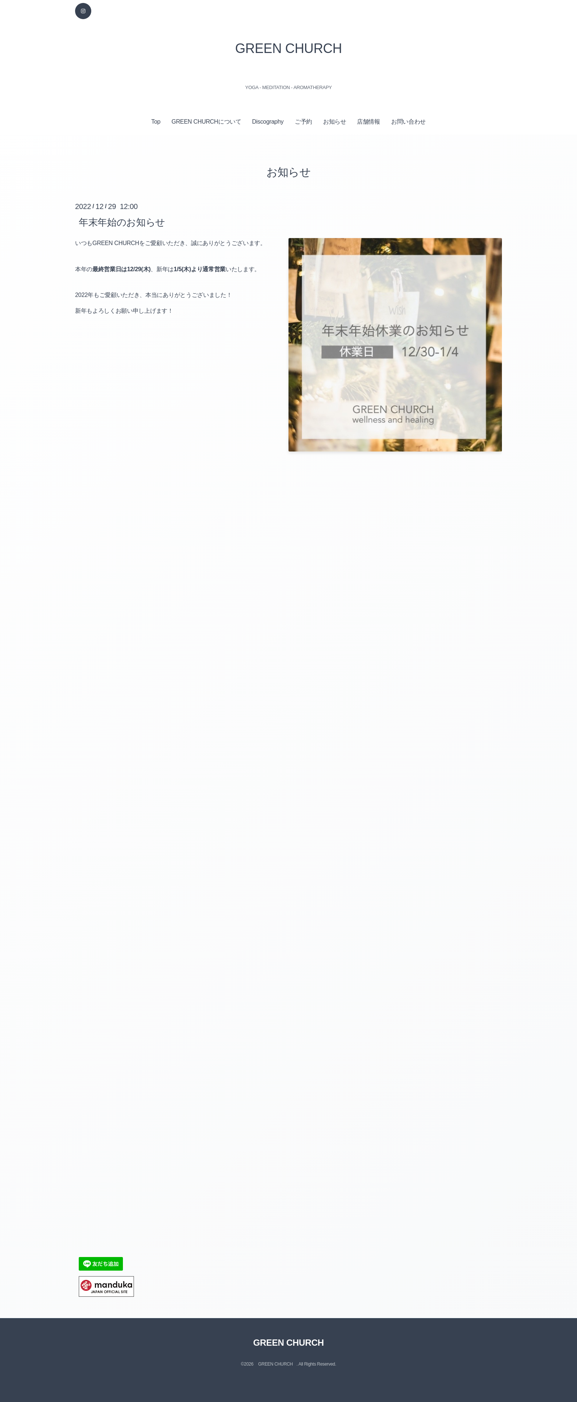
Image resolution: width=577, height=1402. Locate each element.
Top (155, 121)
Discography (267, 121)
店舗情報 (368, 121)
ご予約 (303, 121)
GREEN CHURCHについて (206, 121)
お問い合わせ (408, 121)
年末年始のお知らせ (122, 221)
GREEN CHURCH (288, 48)
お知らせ (334, 121)
